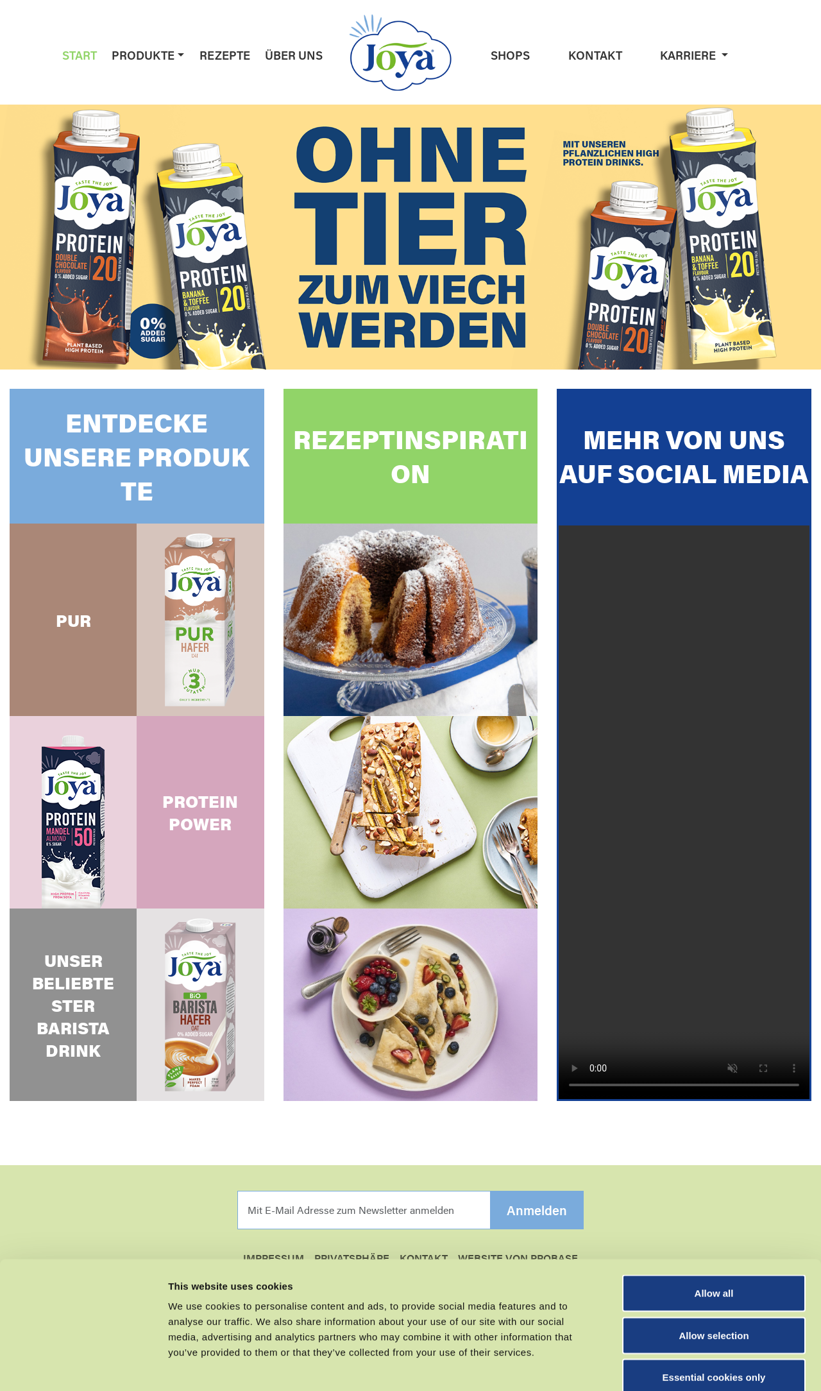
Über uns (294, 55)
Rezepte (224, 55)
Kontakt (595, 55)
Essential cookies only (714, 1306)
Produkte (143, 55)
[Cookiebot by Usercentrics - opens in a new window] (83, 1366)
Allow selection (714, 1264)
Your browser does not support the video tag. (684, 812)
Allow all (714, 1222)
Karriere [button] (689, 55)
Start (79, 55)
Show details (673, 1365)
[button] (179, 55)
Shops (510, 55)
